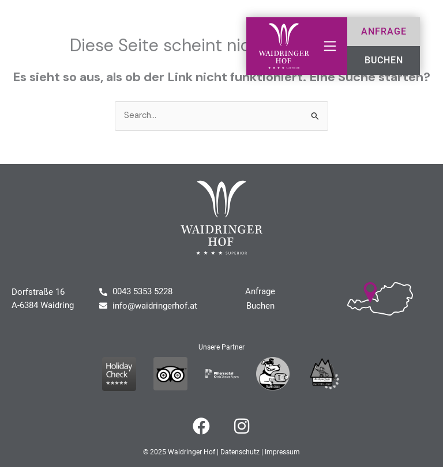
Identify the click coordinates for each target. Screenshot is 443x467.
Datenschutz (240, 452)
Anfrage (260, 292)
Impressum (282, 452)
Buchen (260, 306)
